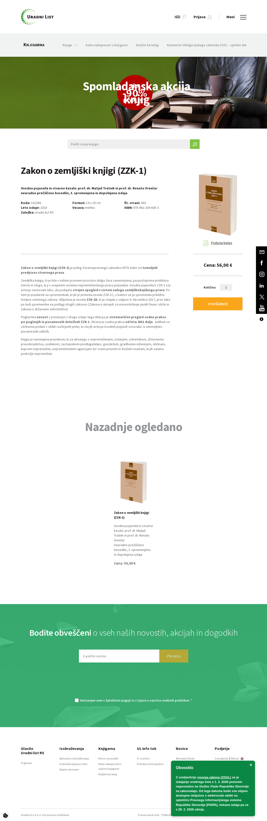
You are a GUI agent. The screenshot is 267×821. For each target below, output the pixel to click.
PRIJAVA (174, 656)
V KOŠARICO (218, 303)
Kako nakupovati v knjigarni (107, 45)
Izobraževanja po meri (73, 764)
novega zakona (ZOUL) (214, 777)
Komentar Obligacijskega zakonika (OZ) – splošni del (206, 45)
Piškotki (167, 815)
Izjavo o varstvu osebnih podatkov (163, 700)
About (237, 758)
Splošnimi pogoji (118, 700)
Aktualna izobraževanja (74, 758)
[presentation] (133, 683)
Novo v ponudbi (108, 758)
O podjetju (222, 758)
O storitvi (143, 758)
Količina (210, 287)
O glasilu (26, 763)
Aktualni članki (185, 758)
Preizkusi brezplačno (150, 764)
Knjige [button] (70, 45)
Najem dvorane (69, 769)
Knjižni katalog (147, 45)
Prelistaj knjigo (218, 243)
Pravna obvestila (148, 815)
